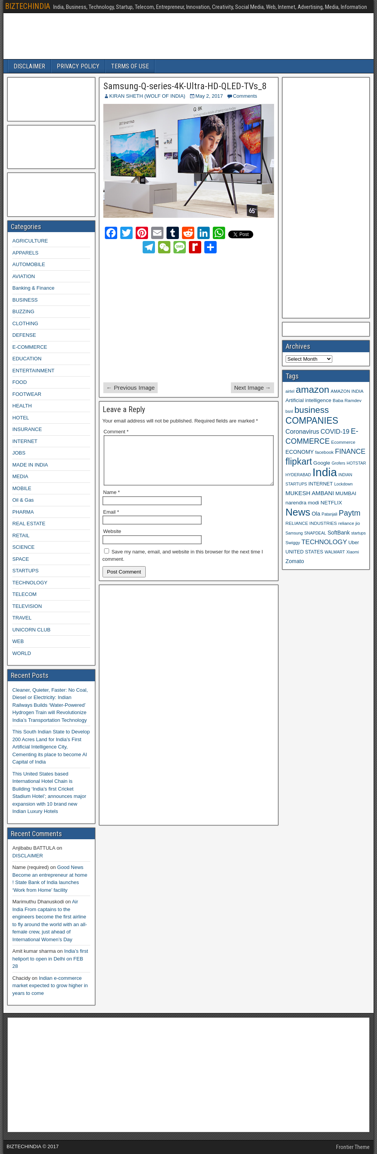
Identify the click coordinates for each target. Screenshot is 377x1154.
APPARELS (25, 253)
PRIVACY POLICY (78, 66)
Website (112, 540)
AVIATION (23, 276)
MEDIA (20, 476)
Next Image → (252, 387)
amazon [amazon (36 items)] (312, 389)
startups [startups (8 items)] (358, 533)
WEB (18, 641)
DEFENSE (24, 335)
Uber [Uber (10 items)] (353, 542)
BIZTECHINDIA (27, 6)
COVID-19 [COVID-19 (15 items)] (335, 431)
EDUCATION (27, 358)
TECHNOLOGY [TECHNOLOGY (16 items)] (324, 542)
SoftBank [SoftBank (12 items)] (339, 532)
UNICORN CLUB (31, 630)
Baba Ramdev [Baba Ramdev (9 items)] (347, 400)
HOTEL (20, 418)
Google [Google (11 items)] (321, 463)
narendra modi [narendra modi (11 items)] (302, 503)
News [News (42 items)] (298, 512)
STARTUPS (25, 571)
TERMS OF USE (130, 66)
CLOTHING (25, 323)
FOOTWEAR (26, 394)
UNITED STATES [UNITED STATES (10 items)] (304, 552)
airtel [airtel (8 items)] (290, 391)
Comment (116, 431)
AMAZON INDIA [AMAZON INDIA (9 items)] (347, 391)
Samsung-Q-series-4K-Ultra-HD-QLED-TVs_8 (185, 86)
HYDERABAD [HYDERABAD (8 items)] (298, 474)
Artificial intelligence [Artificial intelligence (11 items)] (309, 400)
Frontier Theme (353, 1147)
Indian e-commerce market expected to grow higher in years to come (50, 985)
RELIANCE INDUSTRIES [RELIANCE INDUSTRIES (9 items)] (311, 523)
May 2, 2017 (209, 96)
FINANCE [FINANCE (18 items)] (350, 451)
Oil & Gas (23, 500)
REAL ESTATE (28, 523)
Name (111, 501)
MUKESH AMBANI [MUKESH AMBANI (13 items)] (310, 493)
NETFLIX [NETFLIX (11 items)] (331, 503)
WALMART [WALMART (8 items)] (335, 552)
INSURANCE (27, 429)
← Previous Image (130, 387)
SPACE (20, 559)
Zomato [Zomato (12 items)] (295, 561)
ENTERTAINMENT (33, 370)
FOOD (19, 382)
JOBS (18, 453)
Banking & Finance (33, 288)
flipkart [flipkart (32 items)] (299, 462)
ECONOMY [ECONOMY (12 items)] (300, 452)
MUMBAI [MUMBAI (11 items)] (345, 493)
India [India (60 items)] (324, 472)
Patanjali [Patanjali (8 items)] (329, 514)
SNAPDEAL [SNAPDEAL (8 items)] (315, 533)
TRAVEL (22, 618)
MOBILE (21, 488)
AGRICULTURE (30, 241)
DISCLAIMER (29, 66)
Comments (245, 96)
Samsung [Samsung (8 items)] (294, 533)
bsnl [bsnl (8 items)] (289, 411)
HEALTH (22, 406)
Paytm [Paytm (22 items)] (349, 513)
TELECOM (24, 594)
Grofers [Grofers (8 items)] (338, 463)
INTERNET (24, 441)
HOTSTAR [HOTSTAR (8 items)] (356, 463)
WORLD (21, 653)
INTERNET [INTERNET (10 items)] (320, 484)
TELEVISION (27, 606)
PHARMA (23, 512)
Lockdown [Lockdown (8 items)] (343, 484)
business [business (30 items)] (312, 410)
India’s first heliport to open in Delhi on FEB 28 (50, 958)
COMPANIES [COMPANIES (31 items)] (312, 421)
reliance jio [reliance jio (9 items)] (349, 523)
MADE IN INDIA (30, 465)
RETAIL (21, 535)
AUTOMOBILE (28, 264)
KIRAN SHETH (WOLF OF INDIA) (147, 96)
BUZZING (23, 311)
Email (111, 521)
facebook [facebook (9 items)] (324, 452)
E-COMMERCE (29, 347)
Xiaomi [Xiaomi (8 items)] (352, 552)
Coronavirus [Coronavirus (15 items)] (302, 431)
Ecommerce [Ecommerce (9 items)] (343, 442)
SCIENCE (23, 547)
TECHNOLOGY (29, 582)
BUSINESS (25, 300)
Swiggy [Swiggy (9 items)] (293, 542)
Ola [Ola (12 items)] (316, 514)
